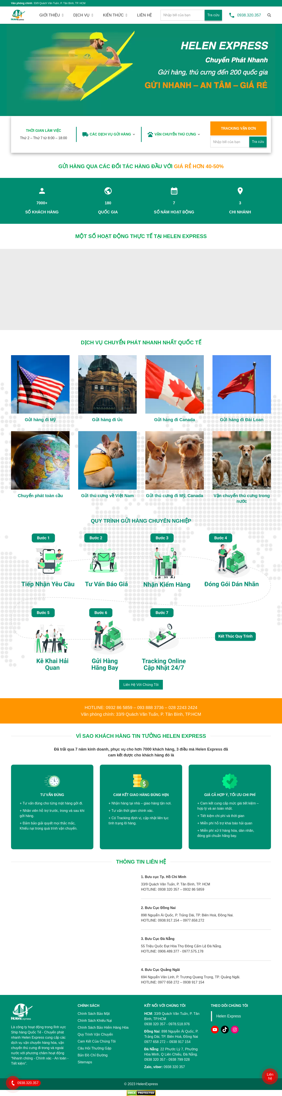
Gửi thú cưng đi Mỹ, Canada (174, 495)
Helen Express (228, 1016)
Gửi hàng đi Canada (174, 419)
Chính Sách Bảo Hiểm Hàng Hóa (103, 1027)
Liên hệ (270, 1076)
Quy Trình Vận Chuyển (95, 1034)
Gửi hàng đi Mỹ (40, 419)
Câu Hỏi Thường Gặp (94, 1048)
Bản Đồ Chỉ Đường (93, 1055)
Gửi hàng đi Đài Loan (242, 419)
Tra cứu (213, 15)
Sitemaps (85, 1062)
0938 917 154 (180, 1042)
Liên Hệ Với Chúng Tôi (141, 685)
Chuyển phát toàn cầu (40, 495)
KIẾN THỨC (113, 15)
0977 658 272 (154, 1042)
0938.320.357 (249, 15)
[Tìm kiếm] (269, 15)
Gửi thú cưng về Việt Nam (107, 495)
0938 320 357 (154, 1059)
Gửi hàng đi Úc (107, 419)
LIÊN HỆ (144, 15)
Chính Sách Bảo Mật (94, 1013)
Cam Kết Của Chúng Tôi (97, 1041)
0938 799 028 (179, 1059)
